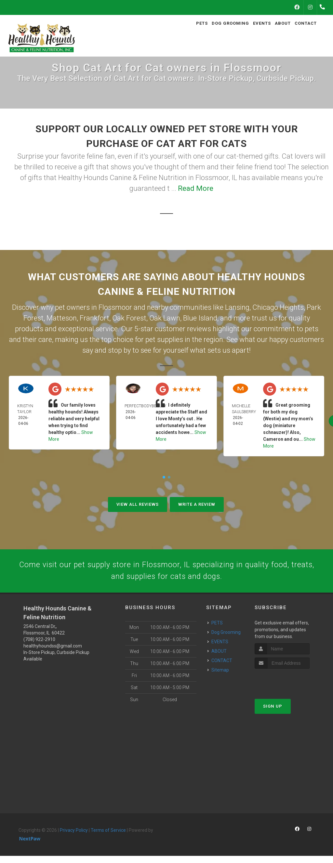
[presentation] (289, 688)
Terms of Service (108, 837)
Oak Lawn (164, 318)
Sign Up (272, 713)
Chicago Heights (278, 307)
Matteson (62, 318)
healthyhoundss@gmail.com (52, 653)
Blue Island (200, 318)
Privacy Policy (74, 837)
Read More (195, 188)
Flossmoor (115, 307)
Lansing (237, 307)
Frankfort (94, 318)
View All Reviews (137, 504)
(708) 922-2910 (39, 646)
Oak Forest (129, 318)
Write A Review (196, 504)
